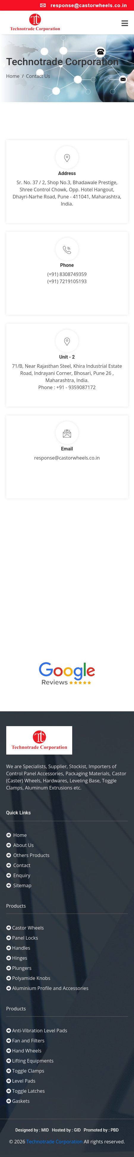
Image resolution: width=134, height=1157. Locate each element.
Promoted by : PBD (101, 1130)
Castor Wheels (28, 928)
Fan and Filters (28, 1040)
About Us (20, 845)
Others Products (28, 855)
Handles (21, 948)
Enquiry (18, 875)
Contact (18, 865)
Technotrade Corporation (54, 1141)
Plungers (21, 968)
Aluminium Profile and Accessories (50, 988)
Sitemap (18, 885)
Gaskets (21, 1101)
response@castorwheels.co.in (67, 458)
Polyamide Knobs (31, 978)
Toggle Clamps (28, 1071)
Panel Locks (25, 938)
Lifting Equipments (32, 1060)
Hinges (19, 958)
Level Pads (23, 1081)
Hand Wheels (27, 1050)
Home (13, 76)
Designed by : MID (32, 1130)
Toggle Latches (28, 1091)
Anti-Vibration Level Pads (39, 1030)
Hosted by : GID (66, 1130)
